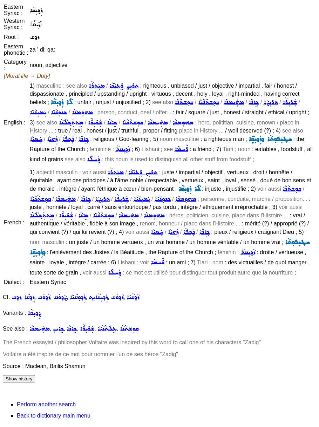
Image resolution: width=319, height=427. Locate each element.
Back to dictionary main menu (53, 416)
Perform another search (46, 404)
